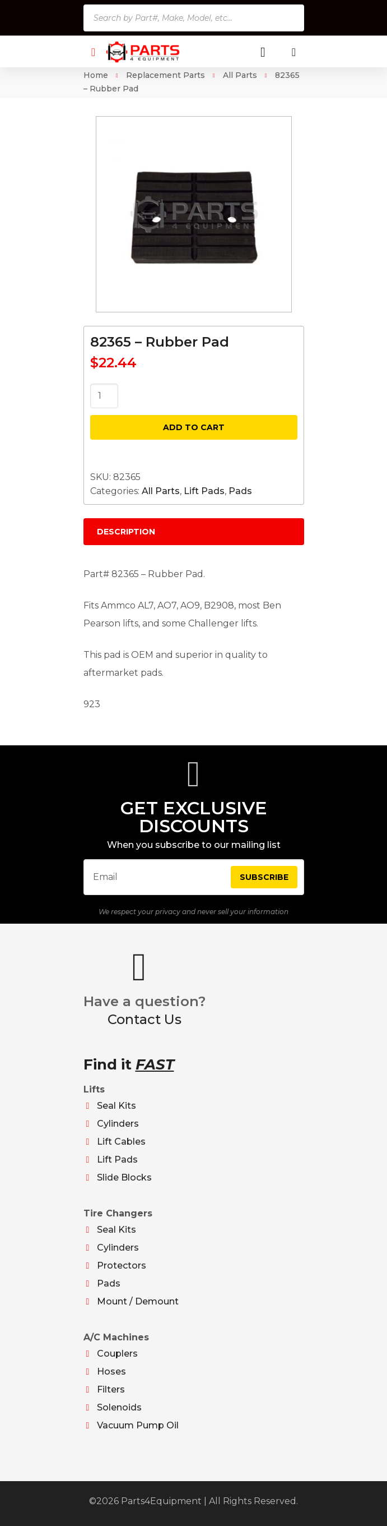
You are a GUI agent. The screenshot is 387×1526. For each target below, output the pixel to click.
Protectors (121, 1265)
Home (95, 75)
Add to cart (194, 427)
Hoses (111, 1371)
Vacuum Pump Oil (138, 1425)
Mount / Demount (138, 1301)
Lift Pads (204, 491)
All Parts (240, 75)
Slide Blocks (124, 1177)
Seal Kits (116, 1105)
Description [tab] (126, 532)
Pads (240, 491)
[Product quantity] (104, 396)
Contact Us (144, 1019)
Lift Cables (121, 1141)
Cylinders (118, 1123)
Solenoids (119, 1407)
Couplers (117, 1353)
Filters (111, 1389)
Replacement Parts (165, 75)
